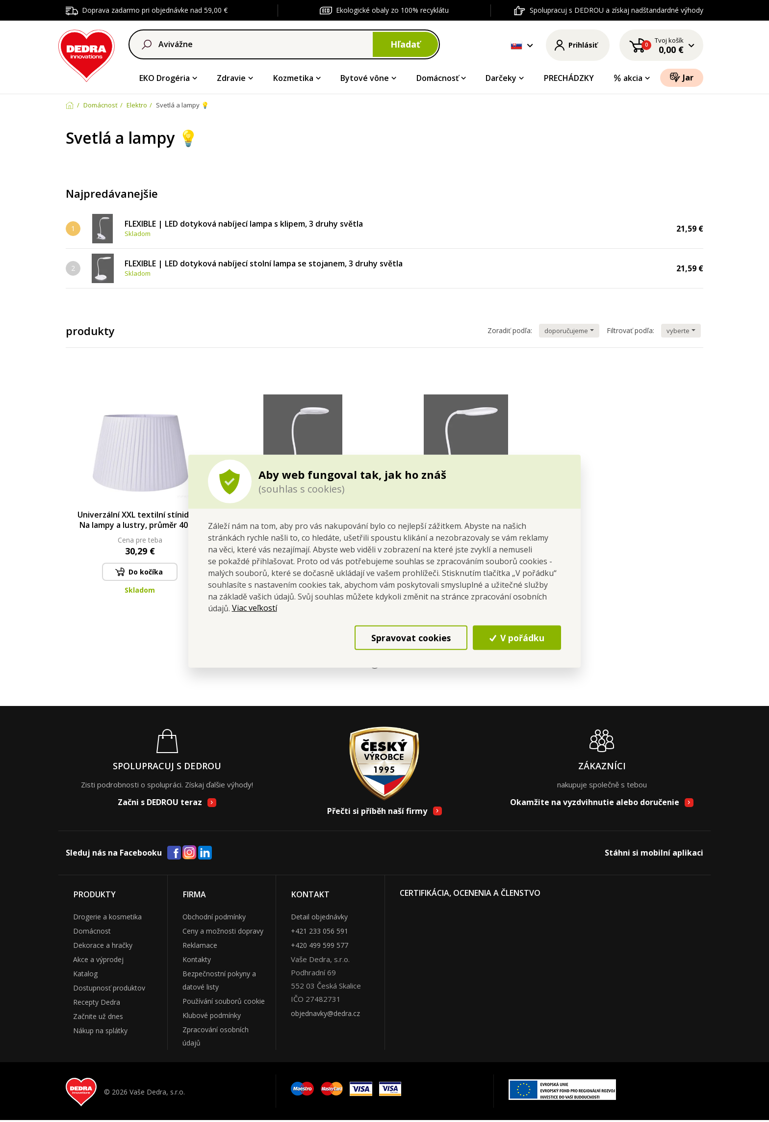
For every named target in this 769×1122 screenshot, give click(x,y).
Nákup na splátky (100, 1030)
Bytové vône (364, 78)
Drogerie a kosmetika (107, 916)
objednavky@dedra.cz (325, 1013)
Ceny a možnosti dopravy (222, 931)
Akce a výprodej (98, 959)
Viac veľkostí (254, 607)
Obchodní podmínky (214, 916)
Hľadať (405, 44)
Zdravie (231, 78)
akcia (627, 78)
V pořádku (517, 638)
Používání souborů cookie (223, 1001)
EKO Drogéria (164, 78)
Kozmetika (293, 78)
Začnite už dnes (98, 1016)
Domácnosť (437, 78)
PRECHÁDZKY (569, 78)
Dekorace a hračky (102, 945)
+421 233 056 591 (319, 931)
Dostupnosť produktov (109, 987)
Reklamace (199, 945)
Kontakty (196, 959)
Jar (681, 77)
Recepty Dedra (96, 1002)
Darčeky (501, 78)
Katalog (85, 973)
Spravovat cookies (411, 638)
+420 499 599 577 (319, 945)
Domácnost (92, 931)
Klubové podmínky (211, 1015)
